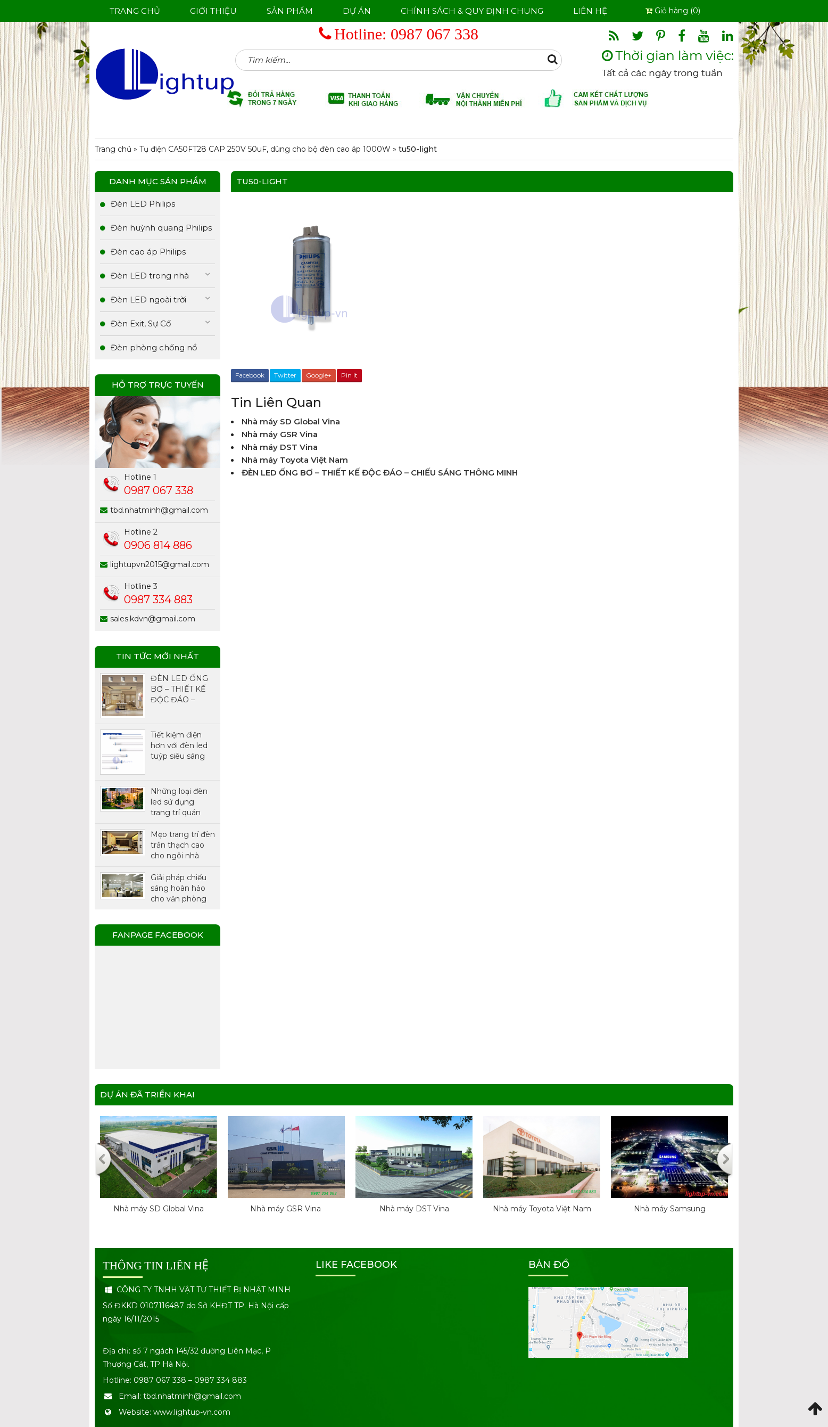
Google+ (319, 375)
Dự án (357, 11)
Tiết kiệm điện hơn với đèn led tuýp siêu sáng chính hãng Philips (179, 745)
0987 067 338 (434, 34)
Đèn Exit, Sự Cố (141, 323)
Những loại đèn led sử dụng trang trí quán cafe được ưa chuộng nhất (179, 802)
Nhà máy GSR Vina (281, 434)
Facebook (249, 375)
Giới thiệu (213, 11)
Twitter (285, 375)
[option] (158, 1176)
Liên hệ (590, 11)
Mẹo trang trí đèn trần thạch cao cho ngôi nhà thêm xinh (183, 845)
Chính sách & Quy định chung (472, 11)
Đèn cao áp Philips (148, 252)
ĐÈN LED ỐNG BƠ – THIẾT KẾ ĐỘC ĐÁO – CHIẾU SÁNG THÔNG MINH (380, 473)
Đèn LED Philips (143, 204)
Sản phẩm (290, 11)
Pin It (349, 375)
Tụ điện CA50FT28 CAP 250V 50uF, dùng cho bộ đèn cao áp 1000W (265, 149)
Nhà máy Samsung (670, 1208)
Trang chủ (135, 11)
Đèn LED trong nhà (150, 275)
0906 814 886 (158, 545)
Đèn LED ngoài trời (148, 299)
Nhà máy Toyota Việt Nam (295, 460)
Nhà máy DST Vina (280, 447)
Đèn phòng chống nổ (154, 347)
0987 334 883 (158, 599)
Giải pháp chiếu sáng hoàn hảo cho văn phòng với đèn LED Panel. (178, 888)
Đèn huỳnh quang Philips (161, 228)
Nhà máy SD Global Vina (291, 421)
